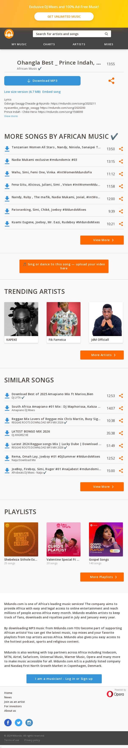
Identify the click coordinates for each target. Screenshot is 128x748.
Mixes (108, 44)
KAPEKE (11, 340)
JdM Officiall (100, 340)
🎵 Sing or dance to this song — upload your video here (64, 266)
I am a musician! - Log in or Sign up (64, 679)
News (8, 697)
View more (11, 116)
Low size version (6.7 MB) (22, 92)
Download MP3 (42, 80)
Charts (49, 44)
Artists (79, 44)
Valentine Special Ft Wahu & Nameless (64, 559)
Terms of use (11, 740)
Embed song (51, 92)
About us (10, 711)
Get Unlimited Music (64, 16)
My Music (19, 44)
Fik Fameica (57, 340)
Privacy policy (32, 740)
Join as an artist (14, 702)
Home (8, 693)
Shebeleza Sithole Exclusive (21, 559)
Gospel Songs (99, 559)
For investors (13, 706)
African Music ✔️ (29, 68)
